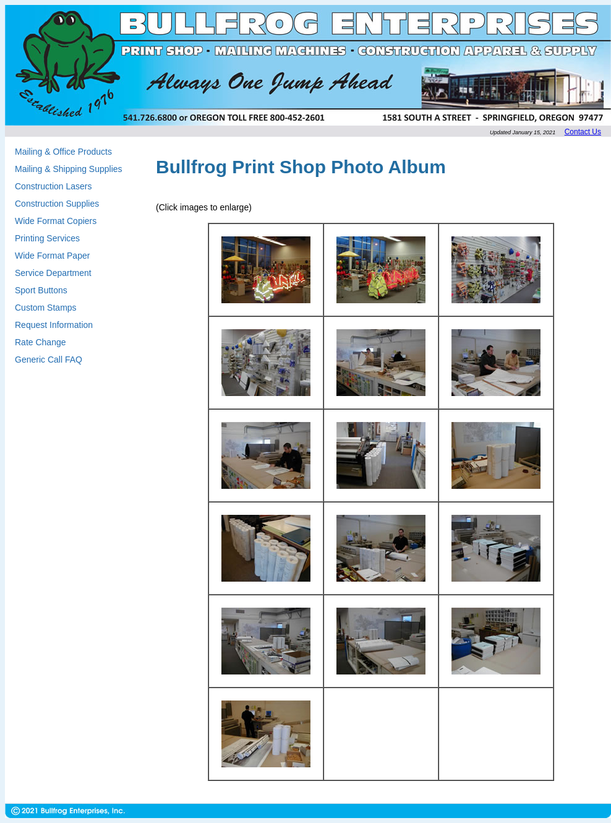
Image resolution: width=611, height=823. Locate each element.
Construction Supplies (57, 204)
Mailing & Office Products (63, 152)
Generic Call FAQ (48, 359)
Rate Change (40, 342)
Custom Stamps (46, 307)
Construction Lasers (53, 186)
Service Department (53, 273)
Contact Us (583, 131)
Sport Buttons (41, 290)
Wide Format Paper (52, 256)
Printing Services (47, 238)
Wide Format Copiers (55, 221)
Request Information (54, 325)
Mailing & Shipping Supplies (68, 169)
